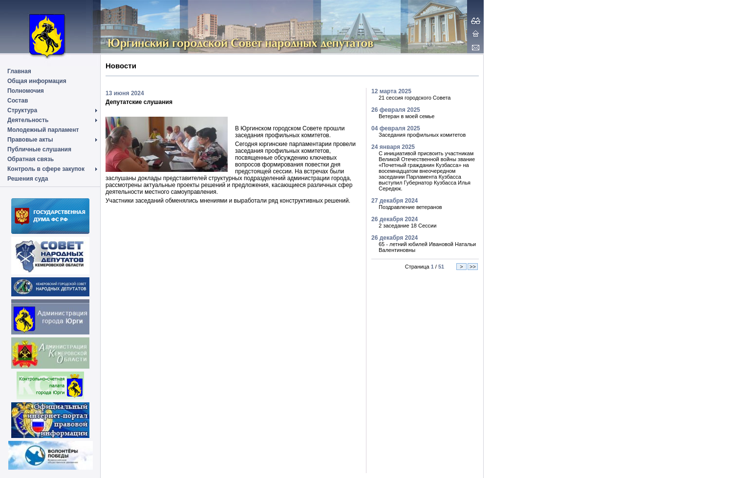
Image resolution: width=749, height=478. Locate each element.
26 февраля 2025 (395, 109)
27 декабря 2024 (394, 200)
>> (473, 267)
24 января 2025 (393, 147)
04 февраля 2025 (395, 128)
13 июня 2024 (125, 93)
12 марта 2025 (391, 91)
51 (441, 267)
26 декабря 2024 (394, 219)
